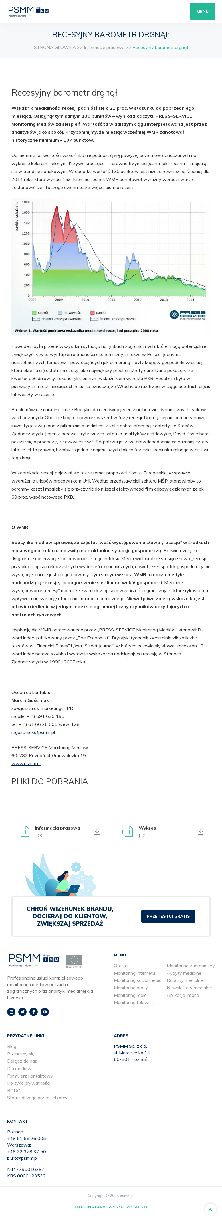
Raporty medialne (185, 980)
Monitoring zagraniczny (191, 965)
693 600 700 (137, 1207)
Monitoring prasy (131, 987)
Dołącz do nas (22, 1061)
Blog (11, 1046)
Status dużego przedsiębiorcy (37, 1097)
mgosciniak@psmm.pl (33, 732)
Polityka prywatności (28, 1083)
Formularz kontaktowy (30, 1076)
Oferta (121, 965)
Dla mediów (19, 1068)
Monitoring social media (138, 980)
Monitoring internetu (134, 973)
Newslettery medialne (189, 987)
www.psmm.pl (26, 763)
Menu (203, 11)
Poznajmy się (21, 1054)
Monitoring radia (130, 995)
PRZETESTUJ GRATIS (168, 916)
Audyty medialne (184, 973)
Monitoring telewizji (134, 1002)
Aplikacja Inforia (183, 995)
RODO (14, 1090)
